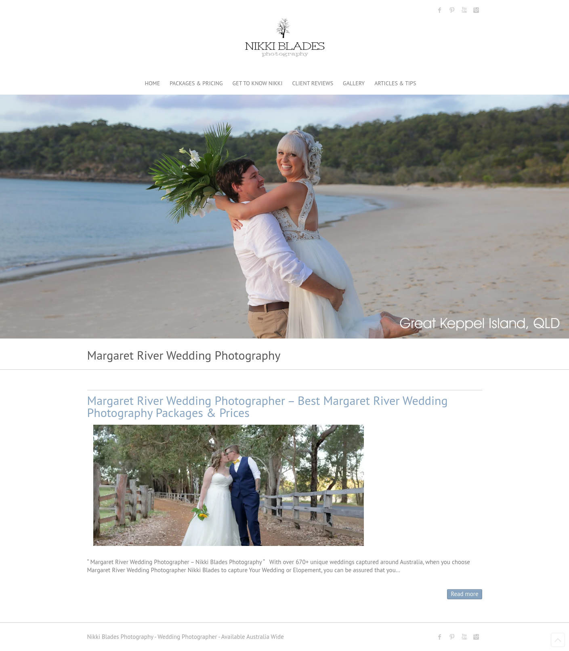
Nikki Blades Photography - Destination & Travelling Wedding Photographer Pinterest (452, 10)
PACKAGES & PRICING (196, 83)
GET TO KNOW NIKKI (258, 83)
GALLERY (354, 83)
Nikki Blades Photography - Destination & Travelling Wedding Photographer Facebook (440, 10)
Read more (464, 594)
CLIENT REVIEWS (313, 83)
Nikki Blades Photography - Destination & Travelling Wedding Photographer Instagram (476, 10)
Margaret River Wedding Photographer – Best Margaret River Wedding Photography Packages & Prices (267, 406)
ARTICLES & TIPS (395, 83)
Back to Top (558, 640)
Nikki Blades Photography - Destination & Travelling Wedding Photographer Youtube (464, 10)
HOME (152, 83)
